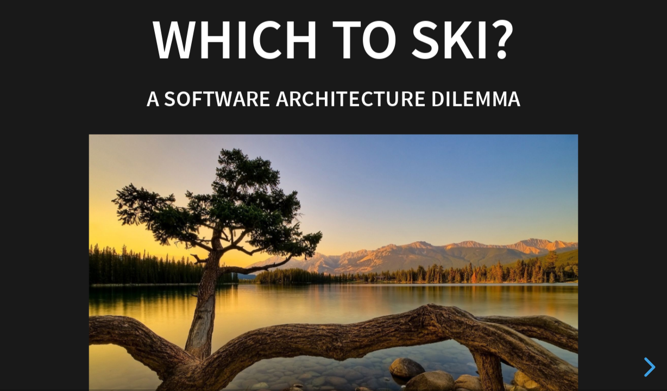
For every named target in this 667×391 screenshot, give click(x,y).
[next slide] (648, 367)
